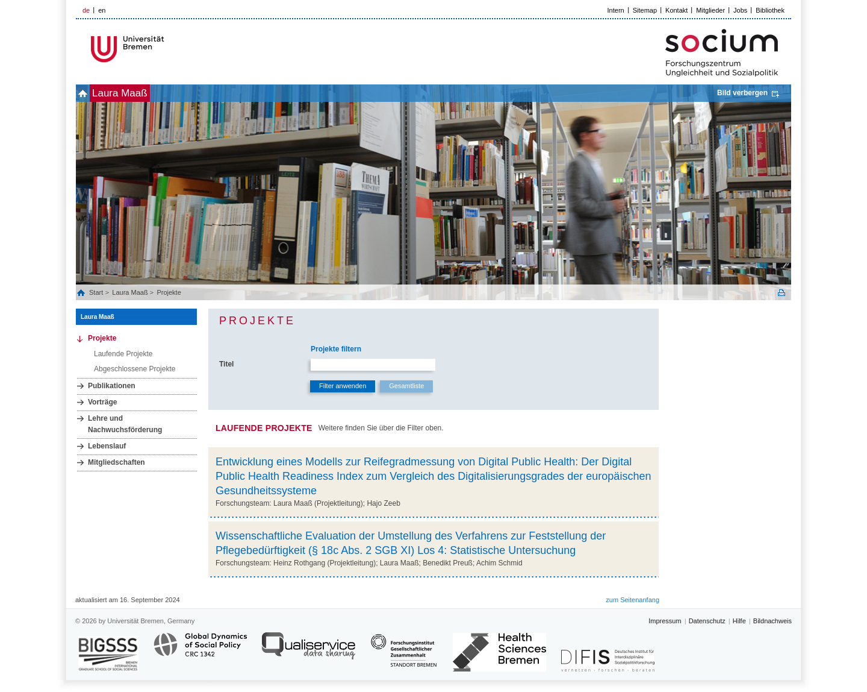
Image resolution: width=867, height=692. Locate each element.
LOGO (168, 49)
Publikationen (111, 386)
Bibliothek (770, 10)
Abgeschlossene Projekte (134, 369)
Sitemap (645, 10)
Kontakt (676, 10)
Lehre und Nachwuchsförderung (125, 424)
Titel (226, 364)
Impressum (664, 620)
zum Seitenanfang (632, 599)
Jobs (740, 10)
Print (781, 292)
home (89, 93)
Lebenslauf (107, 446)
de (86, 10)
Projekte (169, 292)
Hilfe (739, 620)
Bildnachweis (772, 620)
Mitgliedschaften (116, 462)
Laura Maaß (139, 93)
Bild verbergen (742, 93)
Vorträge (102, 402)
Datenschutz (707, 620)
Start (97, 292)
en (101, 10)
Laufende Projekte (123, 354)
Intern (616, 10)
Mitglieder (710, 10)
